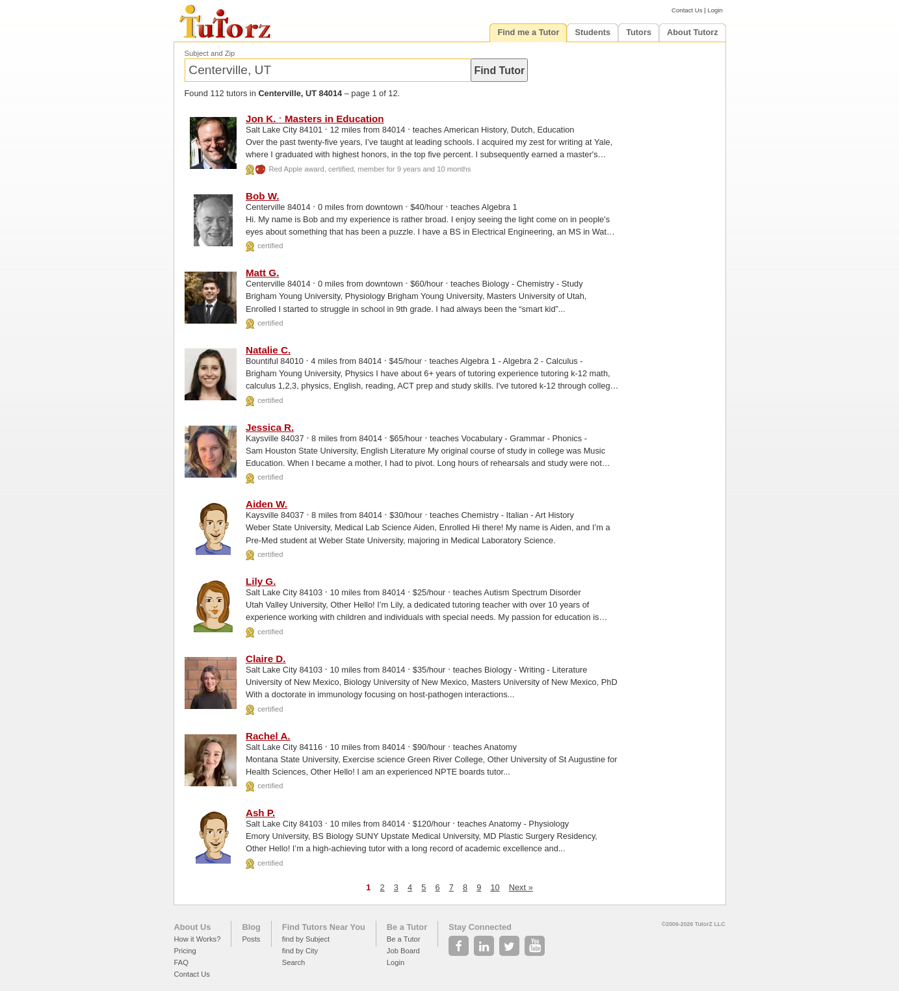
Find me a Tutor (528, 32)
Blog (251, 927)
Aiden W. (266, 503)
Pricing (185, 951)
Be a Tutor (407, 927)
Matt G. (262, 272)
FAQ (181, 962)
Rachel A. (268, 735)
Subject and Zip (210, 53)
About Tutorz (692, 32)
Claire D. (266, 658)
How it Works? (197, 939)
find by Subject (306, 939)
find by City (300, 951)
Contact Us (686, 10)
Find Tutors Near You (323, 927)
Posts (251, 939)
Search (293, 962)
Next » (521, 887)
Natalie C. (268, 349)
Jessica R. (270, 427)
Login (714, 10)
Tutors (638, 32)
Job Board (403, 951)
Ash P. (260, 812)
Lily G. (261, 581)
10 (494, 887)
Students (592, 32)
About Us (192, 927)
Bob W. (262, 195)
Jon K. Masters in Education (315, 118)
